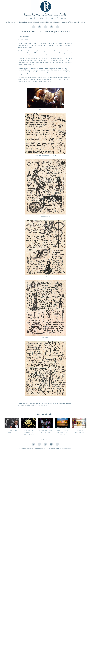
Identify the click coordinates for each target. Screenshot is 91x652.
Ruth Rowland (24, 36)
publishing (48, 22)
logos (42, 22)
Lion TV (26, 39)
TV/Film (20, 39)
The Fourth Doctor (39, 405)
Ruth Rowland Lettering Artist (45, 14)
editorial (36, 22)
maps (30, 22)
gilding (82, 22)
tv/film (70, 22)
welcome (9, 22)
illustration (23, 22)
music (64, 22)
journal (76, 22)
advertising (57, 22)
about (16, 22)
